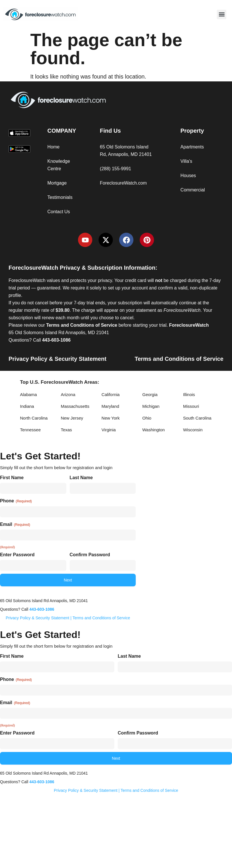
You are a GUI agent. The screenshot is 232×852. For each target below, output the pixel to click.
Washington (153, 429)
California (110, 394)
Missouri (191, 406)
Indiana (27, 406)
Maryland (110, 406)
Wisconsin (193, 429)
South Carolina (197, 418)
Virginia (108, 429)
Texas (66, 429)
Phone (16, 501)
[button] (221, 14)
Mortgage (57, 183)
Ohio (146, 418)
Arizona (68, 394)
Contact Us (58, 211)
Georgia (149, 394)
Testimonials (60, 197)
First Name (12, 477)
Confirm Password (90, 554)
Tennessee (30, 429)
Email (15, 524)
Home (53, 146)
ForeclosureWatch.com (123, 183)
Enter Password (17, 554)
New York (110, 418)
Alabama (28, 394)
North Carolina (34, 418)
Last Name (81, 477)
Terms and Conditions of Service (179, 359)
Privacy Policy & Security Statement (57, 359)
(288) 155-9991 (115, 168)
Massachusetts (75, 406)
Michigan (150, 406)
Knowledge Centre (58, 165)
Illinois (189, 394)
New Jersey (72, 418)
